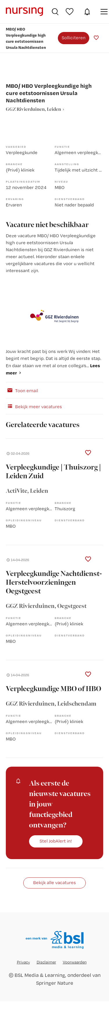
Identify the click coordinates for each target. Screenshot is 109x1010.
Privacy (23, 962)
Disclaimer (46, 962)
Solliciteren (73, 37)
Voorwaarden (75, 962)
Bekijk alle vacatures (54, 882)
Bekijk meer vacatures (34, 406)
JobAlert (87, 11)
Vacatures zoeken (55, 11)
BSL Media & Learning (40, 975)
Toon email (22, 390)
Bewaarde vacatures (70, 11)
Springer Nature (54, 983)
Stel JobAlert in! (56, 841)
